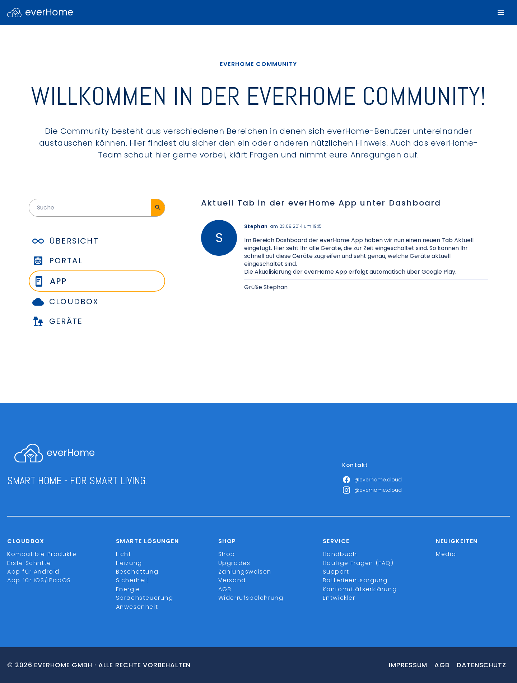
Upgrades (234, 563)
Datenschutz (481, 664)
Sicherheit (132, 580)
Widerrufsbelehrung (251, 598)
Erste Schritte (29, 563)
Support (336, 571)
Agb (442, 664)
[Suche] (158, 207)
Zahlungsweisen (244, 571)
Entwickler (339, 598)
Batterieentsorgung (355, 580)
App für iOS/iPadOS (39, 580)
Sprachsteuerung (144, 598)
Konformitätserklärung (360, 589)
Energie (128, 589)
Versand (232, 580)
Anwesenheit (137, 607)
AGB (225, 589)
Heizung (129, 563)
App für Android (33, 571)
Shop (226, 554)
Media (446, 554)
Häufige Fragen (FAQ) (358, 563)
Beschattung (137, 571)
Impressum (408, 664)
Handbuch (340, 554)
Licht (123, 554)
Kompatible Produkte (41, 554)
